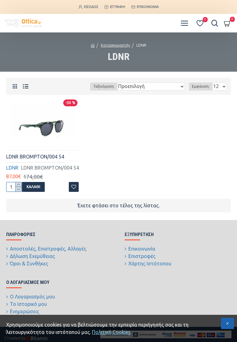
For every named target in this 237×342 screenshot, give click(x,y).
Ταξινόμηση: (103, 86)
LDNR (12, 168)
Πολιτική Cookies (111, 332)
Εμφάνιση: (201, 86)
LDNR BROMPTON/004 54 (35, 156)
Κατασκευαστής (115, 45)
